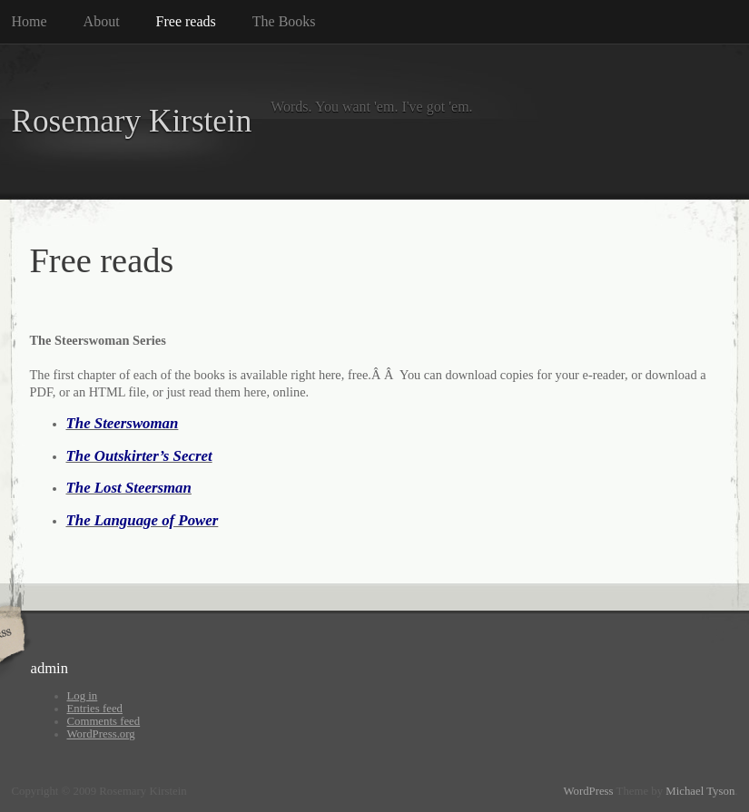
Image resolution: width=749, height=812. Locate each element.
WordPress (588, 791)
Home (29, 21)
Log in (82, 696)
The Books (284, 21)
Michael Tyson (699, 791)
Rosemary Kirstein (132, 121)
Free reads (186, 21)
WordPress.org (101, 734)
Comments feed (104, 721)
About (102, 21)
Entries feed (95, 708)
